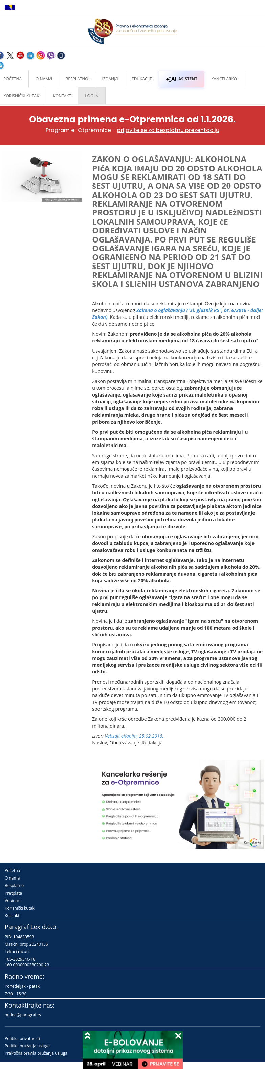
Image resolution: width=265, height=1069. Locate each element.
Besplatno (77, 79)
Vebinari (12, 900)
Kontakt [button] (62, 96)
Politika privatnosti (22, 1038)
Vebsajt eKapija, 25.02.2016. (134, 736)
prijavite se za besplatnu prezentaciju (168, 130)
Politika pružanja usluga (27, 1046)
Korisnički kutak (20, 908)
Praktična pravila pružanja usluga (36, 1053)
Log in (91, 96)
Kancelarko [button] (224, 79)
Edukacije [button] (142, 79)
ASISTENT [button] (181, 79)
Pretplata (13, 893)
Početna (12, 870)
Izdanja (110, 79)
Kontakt (12, 915)
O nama (43, 79)
